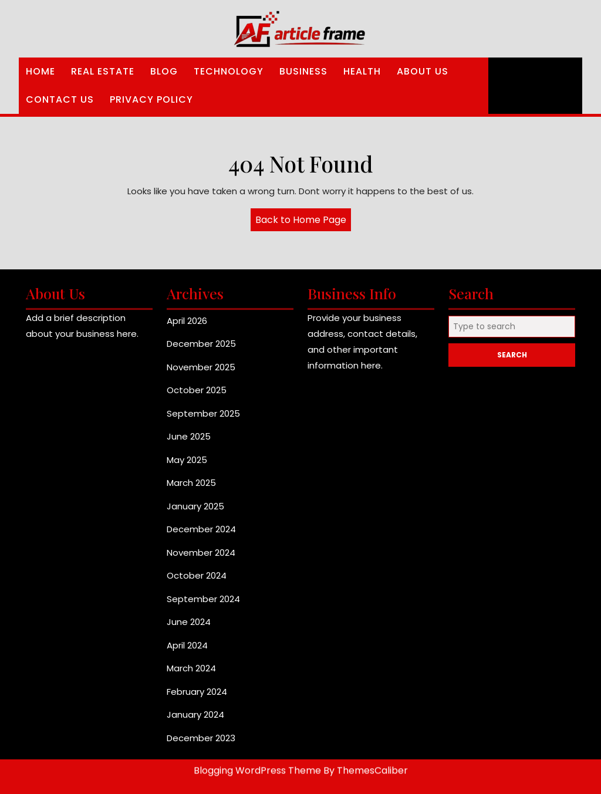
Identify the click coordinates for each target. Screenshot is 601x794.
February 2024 (197, 691)
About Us (422, 71)
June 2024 (189, 622)
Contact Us (60, 99)
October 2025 (197, 390)
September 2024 (203, 599)
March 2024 (191, 668)
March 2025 (191, 483)
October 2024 (197, 575)
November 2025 (201, 367)
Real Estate (102, 71)
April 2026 (187, 321)
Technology (229, 71)
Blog (164, 71)
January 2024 (195, 714)
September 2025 (203, 413)
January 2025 (195, 506)
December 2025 (201, 343)
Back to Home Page (303, 221)
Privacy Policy (151, 99)
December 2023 (201, 738)
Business (303, 71)
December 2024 (201, 529)
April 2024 (187, 645)
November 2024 (201, 552)
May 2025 (187, 460)
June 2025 (189, 436)
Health (362, 71)
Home (40, 71)
